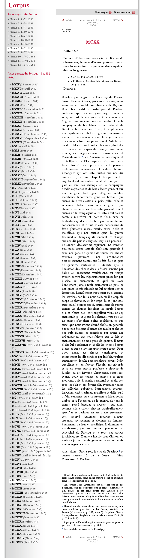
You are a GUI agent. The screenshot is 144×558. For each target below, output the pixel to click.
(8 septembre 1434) (29, 134)
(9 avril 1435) (23, 146)
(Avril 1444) (23, 233)
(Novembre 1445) (29, 303)
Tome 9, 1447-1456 (22, 52)
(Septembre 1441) (28, 179)
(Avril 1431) (24, 93)
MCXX (93, 25)
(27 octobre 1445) (28, 299)
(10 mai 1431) (25, 101)
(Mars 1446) (25, 336)
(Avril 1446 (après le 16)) (30, 406)
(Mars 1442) (22, 196)
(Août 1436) (22, 150)
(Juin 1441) (24, 175)
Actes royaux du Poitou (22, 14)
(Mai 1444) (23, 237)
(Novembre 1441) (27, 183)
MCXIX (69, 20)
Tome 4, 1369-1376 (22, 32)
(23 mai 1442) (24, 200)
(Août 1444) (23, 254)
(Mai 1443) (22, 212)
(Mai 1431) (22, 105)
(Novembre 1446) (29, 513)
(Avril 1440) (23, 167)
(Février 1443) (23, 208)
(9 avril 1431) (24, 88)
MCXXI (116, 20)
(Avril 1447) (25, 542)
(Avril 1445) (24, 287)
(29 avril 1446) (25, 459)
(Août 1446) (23, 484)
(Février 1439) (25, 163)
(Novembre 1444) (27, 266)
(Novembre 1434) (28, 142)
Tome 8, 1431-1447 (22, 48)
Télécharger (101, 12)
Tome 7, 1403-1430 (22, 44)
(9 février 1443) (25, 204)
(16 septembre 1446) (30, 493)
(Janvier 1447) (26, 517)
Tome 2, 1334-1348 (22, 23)
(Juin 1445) (23, 291)
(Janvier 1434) (25, 126)
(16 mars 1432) (26, 113)
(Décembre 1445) (28, 307)
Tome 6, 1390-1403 (22, 40)
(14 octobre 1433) (28, 122)
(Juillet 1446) (24, 480)
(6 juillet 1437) (25, 155)
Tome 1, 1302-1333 (22, 19)
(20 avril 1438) (25, 159)
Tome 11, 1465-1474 (22, 61)
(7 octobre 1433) (27, 117)
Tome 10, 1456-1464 (22, 56)
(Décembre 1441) (25, 188)
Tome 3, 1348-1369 (22, 27)
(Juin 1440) (23, 171)
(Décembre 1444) (26, 270)
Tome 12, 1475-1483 (22, 65)
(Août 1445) (24, 295)
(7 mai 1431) (25, 97)
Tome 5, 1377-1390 (22, 36)
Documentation (122, 12)
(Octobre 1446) (26, 501)
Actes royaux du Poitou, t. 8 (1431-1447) (93, 21)
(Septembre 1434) (29, 138)
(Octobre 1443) (24, 229)
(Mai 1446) (23, 464)
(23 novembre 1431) (28, 109)
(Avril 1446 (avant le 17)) (33, 352)
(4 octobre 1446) (27, 497)
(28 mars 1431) (25, 84)
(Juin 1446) (23, 476)
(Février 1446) (26, 332)
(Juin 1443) (23, 217)
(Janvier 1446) (26, 320)
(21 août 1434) (26, 130)
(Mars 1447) (25, 526)
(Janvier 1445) (26, 278)
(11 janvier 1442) (25, 192)
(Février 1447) (25, 521)
